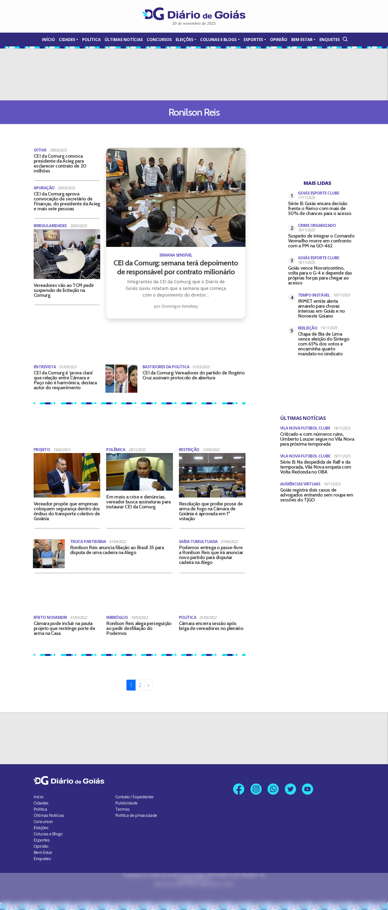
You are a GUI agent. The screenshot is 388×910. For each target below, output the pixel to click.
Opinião (278, 39)
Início (48, 39)
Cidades (67, 39)
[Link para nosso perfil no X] (291, 788)
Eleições (184, 39)
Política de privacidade (136, 814)
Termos (122, 808)
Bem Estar (302, 39)
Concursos (159, 39)
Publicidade (126, 802)
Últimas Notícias (124, 39)
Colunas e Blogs (218, 39)
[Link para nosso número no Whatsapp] (273, 788)
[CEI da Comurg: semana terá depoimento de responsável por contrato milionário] (175, 254)
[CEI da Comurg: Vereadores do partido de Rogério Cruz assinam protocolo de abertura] (121, 378)
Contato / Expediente (134, 796)
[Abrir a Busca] (345, 39)
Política (91, 39)
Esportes (253, 39)
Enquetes (329, 39)
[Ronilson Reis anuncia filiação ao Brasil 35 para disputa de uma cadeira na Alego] (49, 553)
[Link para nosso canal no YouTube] (308, 788)
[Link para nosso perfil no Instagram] (256, 788)
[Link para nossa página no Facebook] (238, 788)
